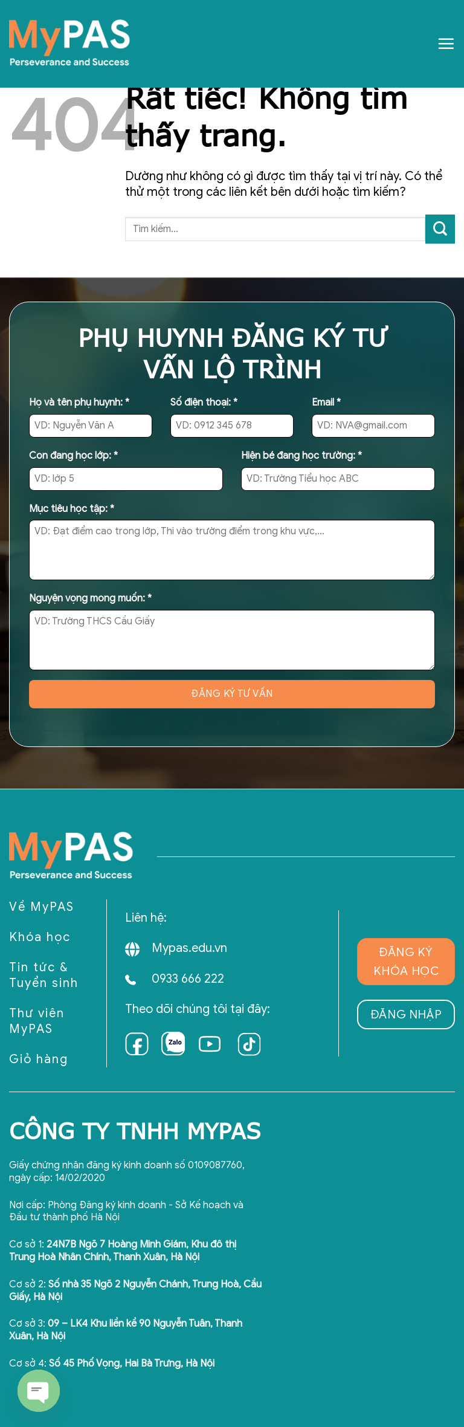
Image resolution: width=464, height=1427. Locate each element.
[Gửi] (440, 229)
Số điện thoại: (203, 402)
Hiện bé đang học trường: (301, 456)
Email (326, 402)
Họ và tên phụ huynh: (79, 402)
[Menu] (446, 43)
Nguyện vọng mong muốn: (90, 598)
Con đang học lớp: (73, 456)
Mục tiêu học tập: (71, 509)
